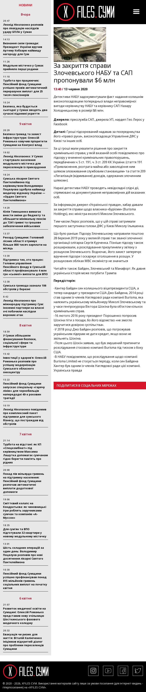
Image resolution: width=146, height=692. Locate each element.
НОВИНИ (25, 5)
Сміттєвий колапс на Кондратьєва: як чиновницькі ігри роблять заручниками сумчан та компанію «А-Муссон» (24, 510)
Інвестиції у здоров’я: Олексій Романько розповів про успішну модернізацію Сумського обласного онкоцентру (24, 365)
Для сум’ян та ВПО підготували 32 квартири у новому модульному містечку (24, 532)
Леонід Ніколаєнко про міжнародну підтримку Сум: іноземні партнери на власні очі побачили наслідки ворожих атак (23, 308)
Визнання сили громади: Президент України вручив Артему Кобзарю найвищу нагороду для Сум (22, 48)
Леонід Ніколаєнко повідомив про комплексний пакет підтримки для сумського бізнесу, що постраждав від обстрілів (24, 417)
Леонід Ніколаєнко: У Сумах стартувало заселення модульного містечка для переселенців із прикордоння (24, 161)
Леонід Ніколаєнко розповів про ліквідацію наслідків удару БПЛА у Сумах (23, 28)
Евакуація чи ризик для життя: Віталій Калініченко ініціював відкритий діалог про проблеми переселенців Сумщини (23, 642)
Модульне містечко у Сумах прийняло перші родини (23, 67)
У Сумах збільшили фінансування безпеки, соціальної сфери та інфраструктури (19, 341)
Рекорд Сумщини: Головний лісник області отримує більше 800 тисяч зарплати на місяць (25, 243)
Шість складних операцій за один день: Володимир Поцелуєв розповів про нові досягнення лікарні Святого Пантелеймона (23, 555)
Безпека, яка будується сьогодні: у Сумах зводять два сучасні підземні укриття (25, 110)
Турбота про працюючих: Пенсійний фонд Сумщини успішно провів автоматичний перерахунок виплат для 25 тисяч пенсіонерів (25, 88)
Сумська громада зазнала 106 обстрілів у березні (24, 287)
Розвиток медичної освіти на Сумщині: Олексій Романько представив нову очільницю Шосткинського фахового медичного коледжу (24, 616)
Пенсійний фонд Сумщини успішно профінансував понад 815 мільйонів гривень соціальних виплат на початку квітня (25, 581)
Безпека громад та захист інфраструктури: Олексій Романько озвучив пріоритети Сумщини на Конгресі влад (25, 139)
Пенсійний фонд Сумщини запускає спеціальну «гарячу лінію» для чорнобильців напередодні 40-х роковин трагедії (24, 391)
